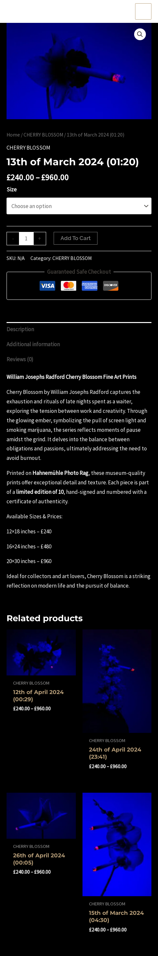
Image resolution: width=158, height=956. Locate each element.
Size (12, 189)
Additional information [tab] (33, 344)
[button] (140, 34)
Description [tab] (20, 329)
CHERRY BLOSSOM (43, 135)
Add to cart (76, 238)
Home (13, 135)
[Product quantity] (26, 238)
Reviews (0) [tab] (20, 359)
